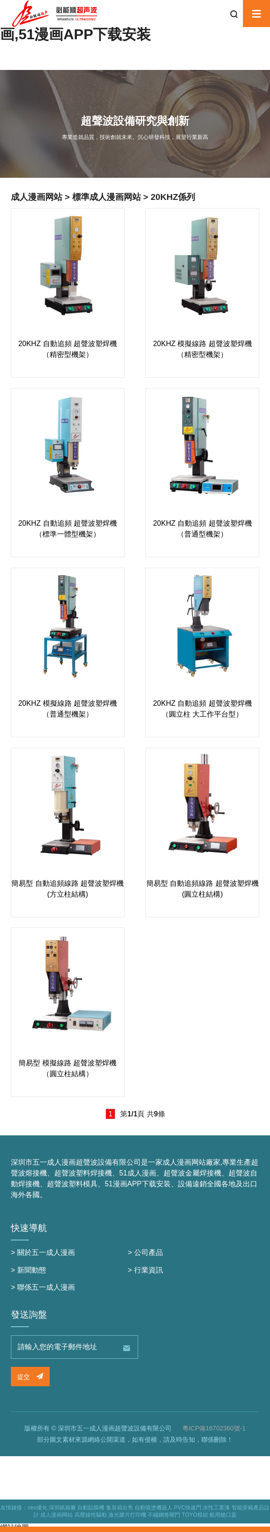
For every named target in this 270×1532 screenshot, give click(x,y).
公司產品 (148, 1252)
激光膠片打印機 (127, 1515)
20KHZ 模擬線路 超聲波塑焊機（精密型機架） (202, 349)
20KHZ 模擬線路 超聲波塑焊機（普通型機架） (67, 708)
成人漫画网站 (56, 1515)
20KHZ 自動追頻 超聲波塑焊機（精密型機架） (67, 349)
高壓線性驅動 (90, 1515)
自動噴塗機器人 (153, 1507)
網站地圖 (14, 1527)
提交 (30, 1376)
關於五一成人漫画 (46, 1252)
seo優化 (37, 1507)
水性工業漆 (216, 1507)
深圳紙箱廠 (62, 1507)
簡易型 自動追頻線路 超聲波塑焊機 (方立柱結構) (67, 888)
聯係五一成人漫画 (46, 1287)
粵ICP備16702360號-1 (214, 1428)
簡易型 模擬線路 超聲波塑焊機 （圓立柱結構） (67, 1068)
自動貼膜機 (90, 1507)
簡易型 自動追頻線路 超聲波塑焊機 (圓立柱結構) (202, 888)
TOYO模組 (195, 1515)
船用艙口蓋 (223, 1515)
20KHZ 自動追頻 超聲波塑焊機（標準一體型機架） (67, 528)
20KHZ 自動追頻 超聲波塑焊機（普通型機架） (202, 528)
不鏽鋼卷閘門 (164, 1515)
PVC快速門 (187, 1507)
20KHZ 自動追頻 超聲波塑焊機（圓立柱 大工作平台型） (202, 708)
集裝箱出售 (119, 1507)
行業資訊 (148, 1270)
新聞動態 (31, 1270)
